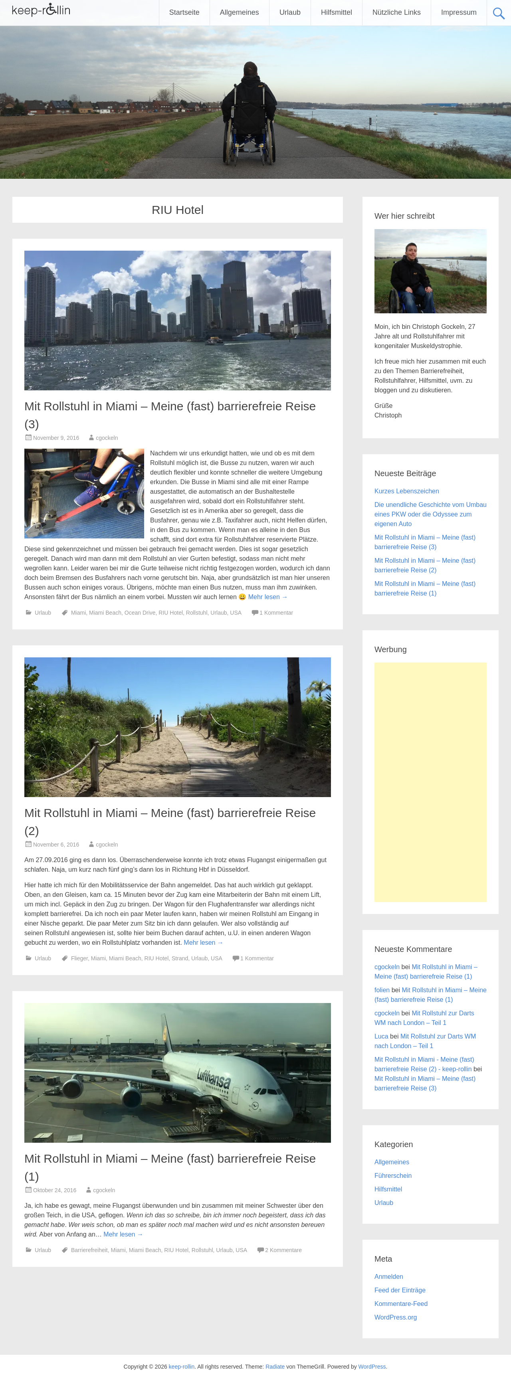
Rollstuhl (197, 612)
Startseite (184, 12)
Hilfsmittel (336, 12)
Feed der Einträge (400, 1290)
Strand (180, 958)
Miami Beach (105, 612)
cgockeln (107, 438)
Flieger (79, 958)
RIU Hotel (170, 612)
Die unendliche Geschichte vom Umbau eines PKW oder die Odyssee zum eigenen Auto (430, 514)
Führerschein (393, 1175)
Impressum (459, 12)
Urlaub (290, 12)
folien (382, 990)
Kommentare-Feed (401, 1303)
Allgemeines (239, 12)
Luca (381, 1036)
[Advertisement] (430, 782)
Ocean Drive (140, 612)
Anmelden (388, 1276)
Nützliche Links (396, 12)
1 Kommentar (276, 612)
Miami (78, 612)
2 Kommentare (283, 1250)
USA (235, 612)
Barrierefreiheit (89, 1250)
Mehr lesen (268, 597)
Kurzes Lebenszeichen (406, 491)
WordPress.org (395, 1317)
